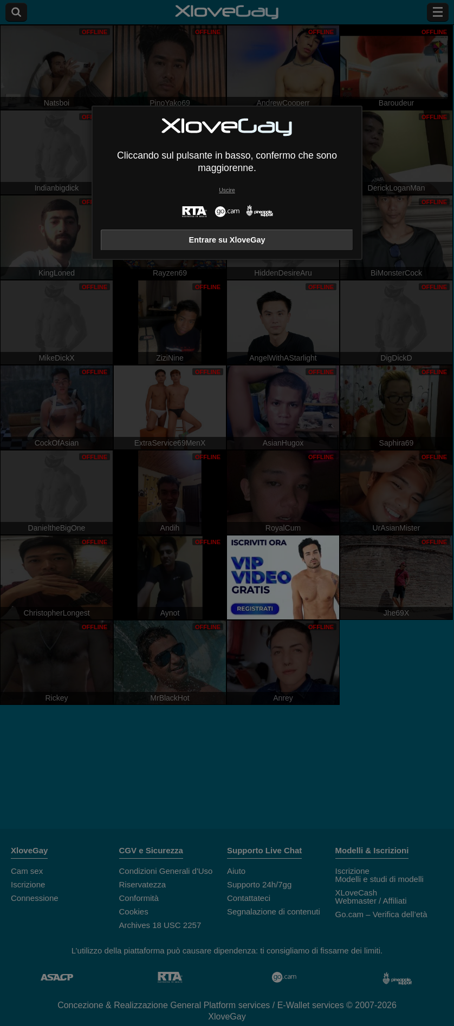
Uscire (227, 190)
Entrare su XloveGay (227, 240)
